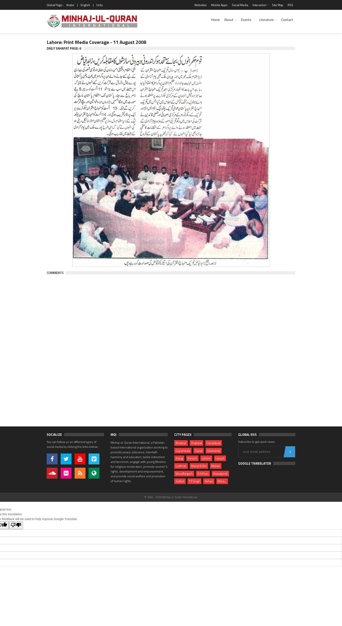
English (85, 5)
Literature (266, 19)
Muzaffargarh (184, 473)
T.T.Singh (194, 481)
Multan (215, 466)
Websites (200, 5)
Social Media (240, 5)
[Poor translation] (16, 525)
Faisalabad (214, 443)
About (228, 19)
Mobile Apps (219, 5)
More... (222, 481)
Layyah (220, 458)
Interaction (260, 5)
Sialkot (180, 481)
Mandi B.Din (199, 466)
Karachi (192, 458)
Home (215, 19)
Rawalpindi (220, 473)
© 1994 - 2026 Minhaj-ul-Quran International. (171, 497)
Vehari (209, 481)
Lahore (206, 458)
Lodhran (181, 466)
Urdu (99, 5)
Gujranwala (183, 450)
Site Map (277, 5)
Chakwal (196, 443)
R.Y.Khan (203, 473)
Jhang (179, 458)
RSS (290, 5)
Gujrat (198, 450)
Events (246, 19)
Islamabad (213, 450)
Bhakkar (181, 443)
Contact (287, 19)
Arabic (70, 5)
